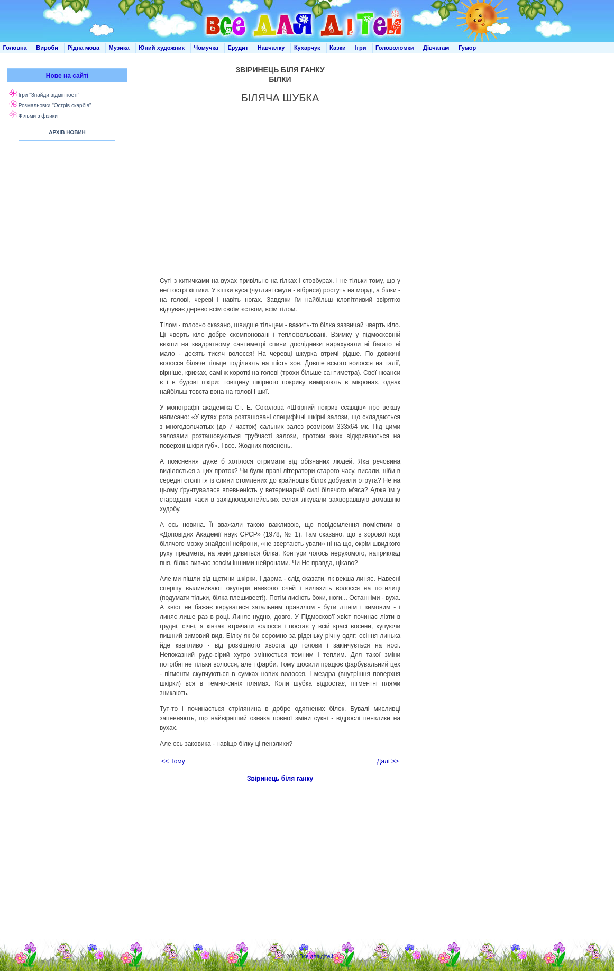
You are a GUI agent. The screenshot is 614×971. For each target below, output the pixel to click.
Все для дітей (316, 956)
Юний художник (162, 47)
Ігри (360, 47)
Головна (15, 47)
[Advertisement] (65, 253)
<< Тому (173, 761)
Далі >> (388, 761)
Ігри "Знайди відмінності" (49, 95)
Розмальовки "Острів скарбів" (55, 105)
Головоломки (394, 47)
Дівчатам (436, 47)
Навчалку (271, 47)
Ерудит (237, 47)
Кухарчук (307, 47)
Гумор (467, 47)
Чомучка (206, 47)
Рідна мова (83, 47)
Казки (337, 47)
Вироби (47, 47)
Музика (119, 47)
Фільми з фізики (38, 116)
